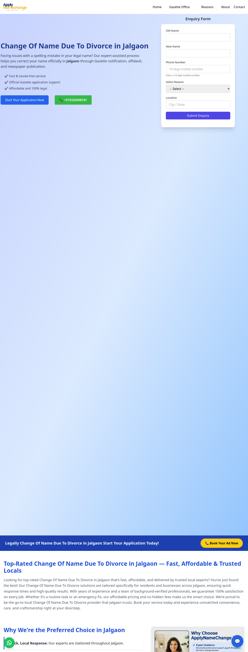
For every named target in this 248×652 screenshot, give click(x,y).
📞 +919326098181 (73, 100)
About (225, 7)
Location (171, 98)
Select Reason (175, 82)
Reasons (207, 7)
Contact (239, 7)
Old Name (172, 30)
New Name (173, 46)
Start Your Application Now (24, 100)
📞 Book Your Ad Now (221, 543)
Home (157, 7)
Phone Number (176, 62)
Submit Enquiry (198, 115)
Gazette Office (179, 7)
